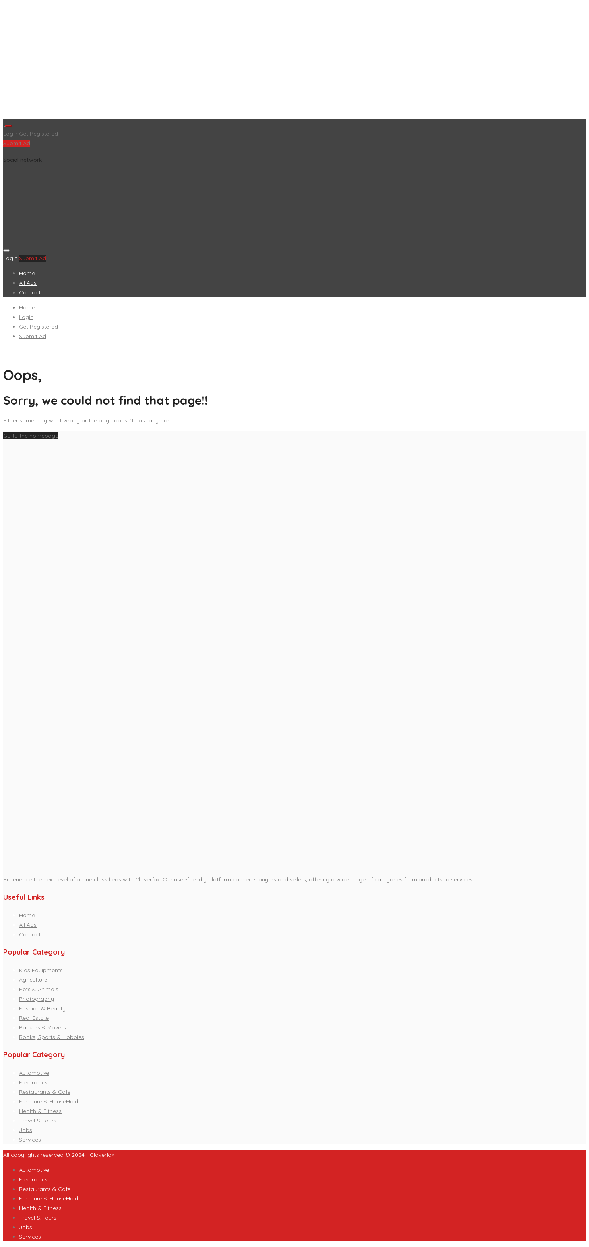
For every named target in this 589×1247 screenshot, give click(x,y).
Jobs (25, 1130)
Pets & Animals (38, 989)
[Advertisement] (241, 61)
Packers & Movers (42, 1027)
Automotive (34, 1072)
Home (27, 273)
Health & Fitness (40, 1111)
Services (30, 1139)
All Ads (28, 282)
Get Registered (38, 133)
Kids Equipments (41, 970)
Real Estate (34, 1017)
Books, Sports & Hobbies (51, 1037)
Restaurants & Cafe (44, 1091)
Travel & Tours (37, 1120)
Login (11, 133)
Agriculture (33, 979)
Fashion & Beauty (42, 1008)
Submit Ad (16, 143)
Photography (36, 998)
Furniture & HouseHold (48, 1101)
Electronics (33, 1082)
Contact (30, 292)
